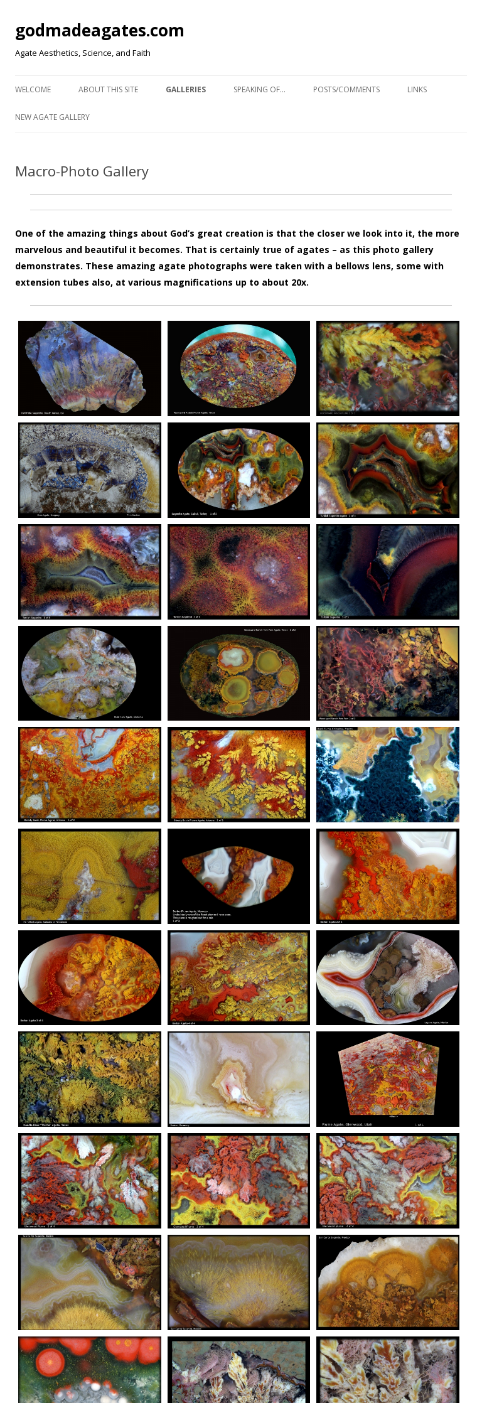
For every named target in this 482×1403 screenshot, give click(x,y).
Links (417, 89)
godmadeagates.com (100, 30)
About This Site (108, 89)
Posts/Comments (346, 89)
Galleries (186, 89)
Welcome (33, 89)
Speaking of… (259, 89)
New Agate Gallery (52, 117)
